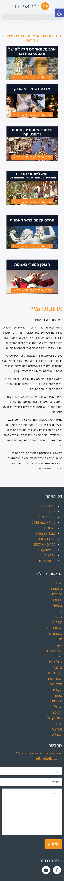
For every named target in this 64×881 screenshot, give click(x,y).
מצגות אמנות (46, 538)
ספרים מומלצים (44, 544)
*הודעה (32, 812)
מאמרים (49, 527)
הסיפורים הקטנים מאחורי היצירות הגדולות (56, 695)
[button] (59, 13)
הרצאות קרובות (44, 549)
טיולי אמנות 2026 (43, 522)
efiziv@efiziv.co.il (49, 758)
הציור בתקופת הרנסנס (56, 588)
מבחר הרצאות (45, 533)
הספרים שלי (47, 516)
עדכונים (49, 555)
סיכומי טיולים (46, 560)
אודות (51, 511)
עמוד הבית (47, 506)
